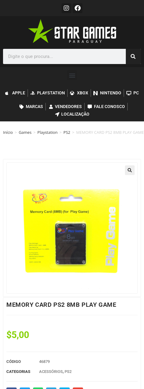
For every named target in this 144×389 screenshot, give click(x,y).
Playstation (47, 132)
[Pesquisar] (133, 56)
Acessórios (51, 371)
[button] (72, 75)
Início (8, 132)
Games (25, 132)
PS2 (66, 132)
